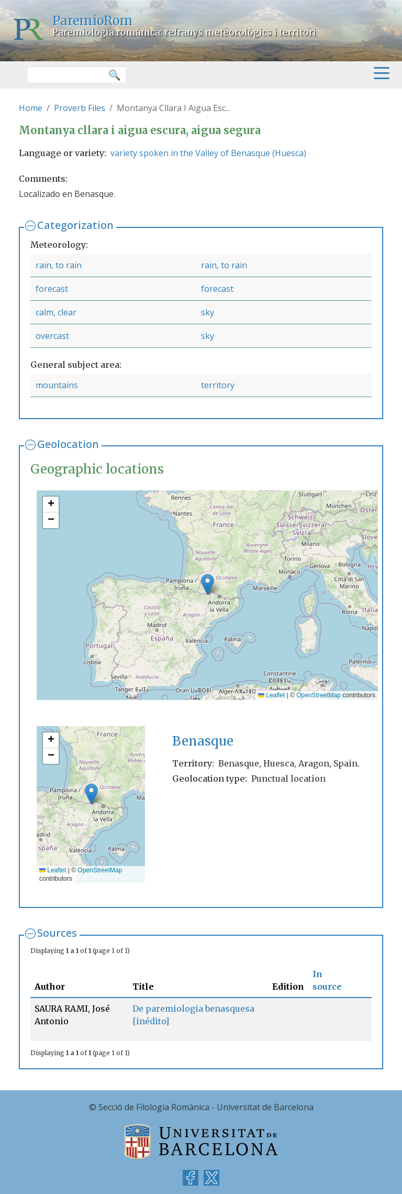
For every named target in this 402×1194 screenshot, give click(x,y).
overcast (52, 336)
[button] (207, 584)
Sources (57, 933)
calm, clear (56, 312)
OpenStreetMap (318, 695)
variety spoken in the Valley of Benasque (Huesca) (208, 153)
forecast (52, 288)
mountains (57, 385)
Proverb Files (79, 108)
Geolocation (68, 444)
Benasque (202, 741)
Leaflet (271, 695)
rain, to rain (59, 265)
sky (207, 312)
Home (30, 108)
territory (217, 385)
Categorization (75, 225)
